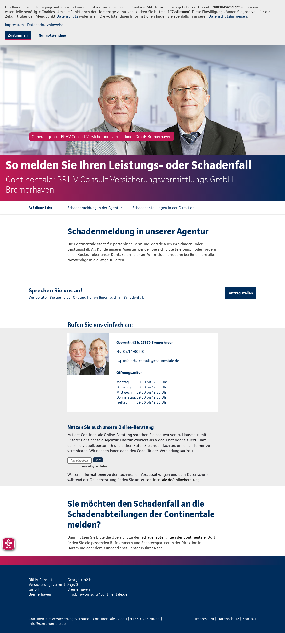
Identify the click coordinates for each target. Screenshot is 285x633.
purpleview (101, 466)
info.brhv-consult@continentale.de (151, 361)
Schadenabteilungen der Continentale (173, 537)
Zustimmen (18, 35)
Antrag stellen (241, 293)
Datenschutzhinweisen (227, 16)
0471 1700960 (133, 352)
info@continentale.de (47, 623)
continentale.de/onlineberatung (172, 479)
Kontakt (249, 619)
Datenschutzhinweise (45, 24)
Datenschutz (67, 16)
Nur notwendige (52, 35)
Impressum (14, 24)
